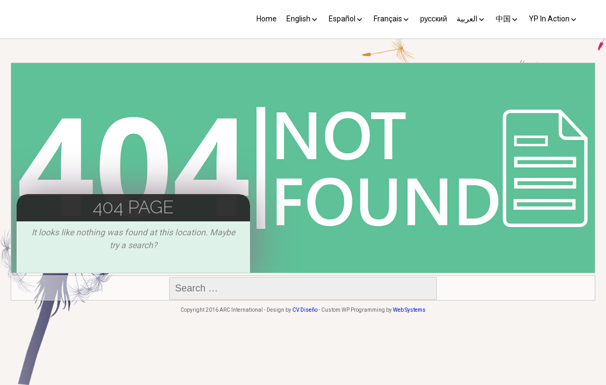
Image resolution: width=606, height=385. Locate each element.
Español (342, 18)
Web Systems (409, 310)
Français (388, 18)
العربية (467, 18)
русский (433, 18)
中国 (503, 18)
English (298, 18)
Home (266, 18)
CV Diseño (304, 310)
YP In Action (549, 18)
